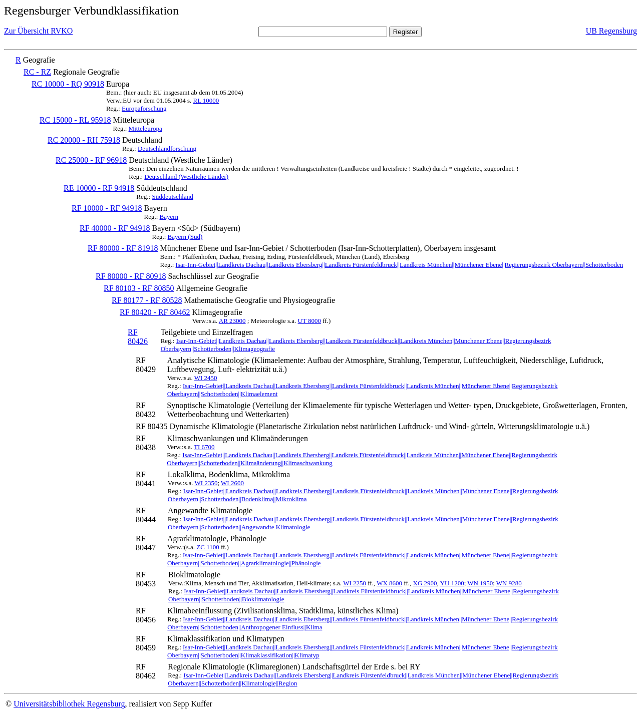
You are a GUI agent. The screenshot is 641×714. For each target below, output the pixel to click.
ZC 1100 (207, 547)
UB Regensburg (611, 31)
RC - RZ (37, 72)
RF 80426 (138, 336)
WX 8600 (389, 583)
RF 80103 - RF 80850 (139, 288)
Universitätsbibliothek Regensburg (69, 703)
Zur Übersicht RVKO (38, 31)
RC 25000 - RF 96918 (91, 160)
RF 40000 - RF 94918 (115, 228)
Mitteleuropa (145, 128)
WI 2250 (354, 583)
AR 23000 (232, 320)
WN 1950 (480, 583)
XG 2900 (425, 583)
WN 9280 (509, 583)
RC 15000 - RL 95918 (75, 120)
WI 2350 (206, 483)
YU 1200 (452, 583)
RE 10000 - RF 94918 (99, 188)
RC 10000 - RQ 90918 (68, 84)
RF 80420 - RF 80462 (155, 312)
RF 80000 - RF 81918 (123, 248)
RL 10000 (206, 100)
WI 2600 (232, 483)
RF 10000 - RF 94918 (107, 208)
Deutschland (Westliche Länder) (186, 176)
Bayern (169, 216)
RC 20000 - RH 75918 (84, 140)
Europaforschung (144, 108)
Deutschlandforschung (167, 148)
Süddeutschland (172, 196)
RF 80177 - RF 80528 (147, 300)
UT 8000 (309, 320)
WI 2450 (205, 378)
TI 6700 (204, 447)
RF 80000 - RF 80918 (131, 276)
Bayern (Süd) (185, 236)
